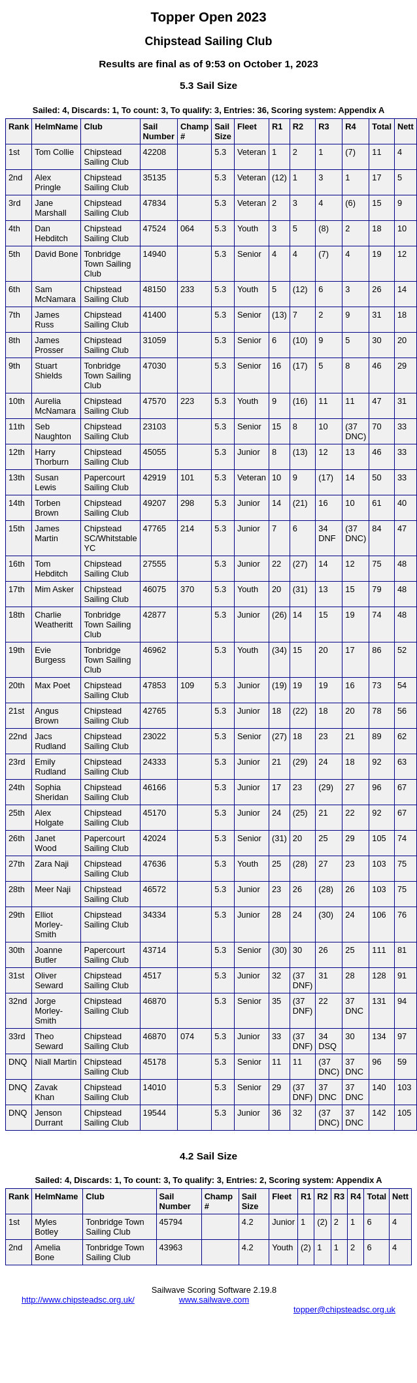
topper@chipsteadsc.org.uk (344, 1309)
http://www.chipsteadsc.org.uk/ (78, 1300)
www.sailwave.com (214, 1300)
